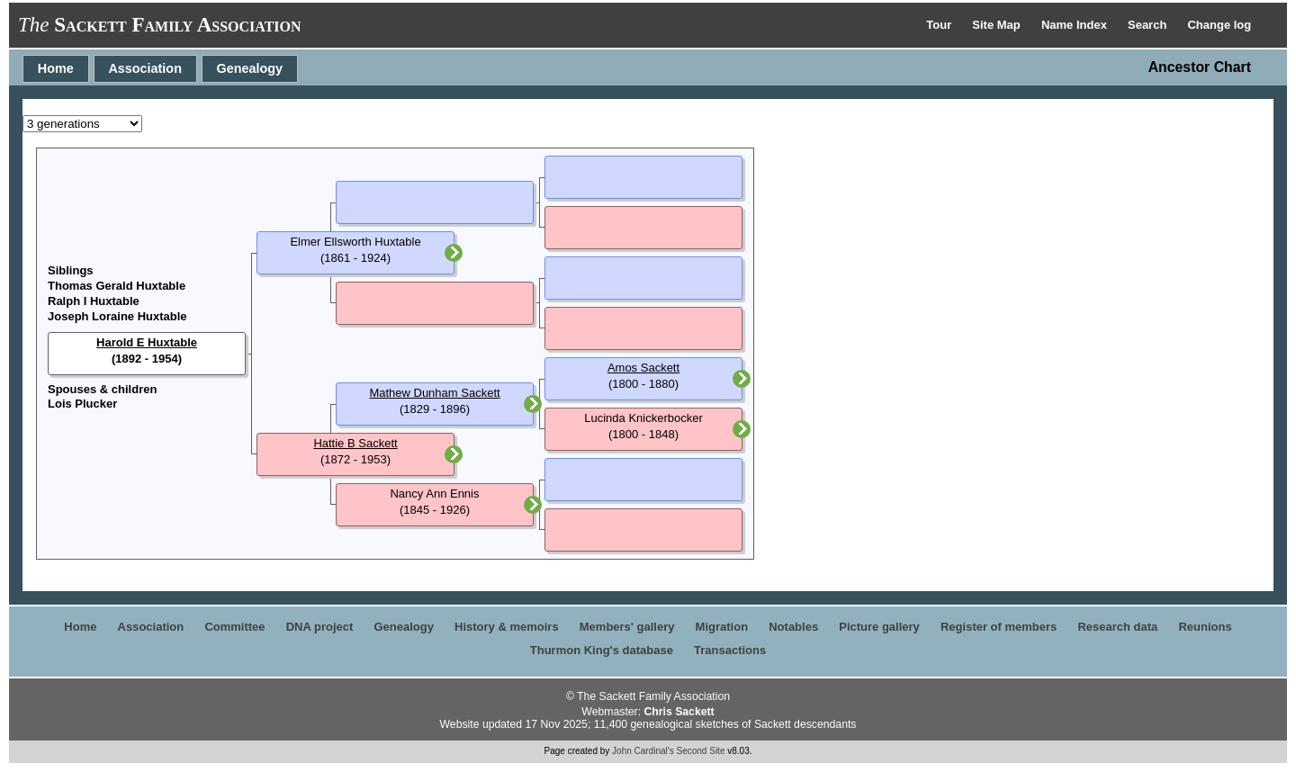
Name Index (1076, 24)
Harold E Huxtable (146, 342)
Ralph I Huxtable (94, 301)
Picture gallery (879, 626)
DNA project (320, 626)
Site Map (997, 24)
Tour (940, 24)
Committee (234, 626)
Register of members (998, 626)
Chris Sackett (679, 711)
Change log (1219, 24)
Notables (793, 626)
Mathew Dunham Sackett (434, 392)
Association (145, 68)
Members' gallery (627, 626)
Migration (722, 626)
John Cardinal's (643, 751)
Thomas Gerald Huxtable (116, 285)
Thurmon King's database (601, 650)
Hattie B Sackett (355, 443)
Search (1149, 24)
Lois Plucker (82, 403)
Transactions (730, 650)
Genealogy (250, 68)
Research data (1117, 626)
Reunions (1204, 626)
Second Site (701, 751)
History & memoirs (506, 626)
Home (56, 68)
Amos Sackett (644, 367)
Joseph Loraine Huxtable (117, 316)
